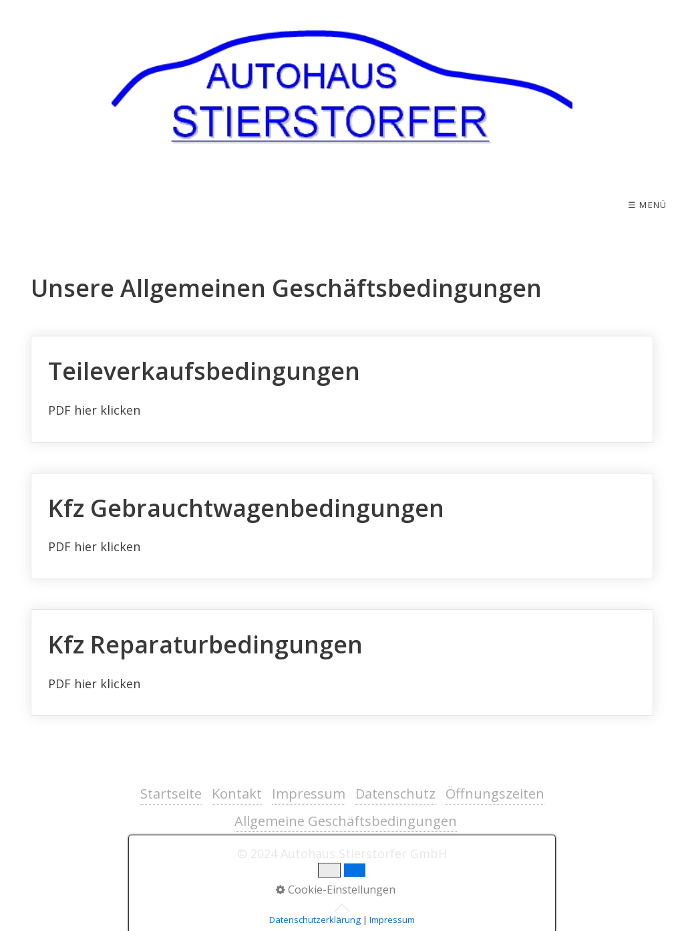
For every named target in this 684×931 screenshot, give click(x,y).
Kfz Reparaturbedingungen (342, 663)
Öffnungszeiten (495, 794)
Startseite (171, 794)
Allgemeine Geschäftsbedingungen (345, 821)
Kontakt (237, 794)
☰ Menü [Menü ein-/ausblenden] (647, 205)
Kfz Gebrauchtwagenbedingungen (342, 526)
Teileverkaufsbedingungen (342, 389)
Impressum (308, 794)
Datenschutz (395, 794)
